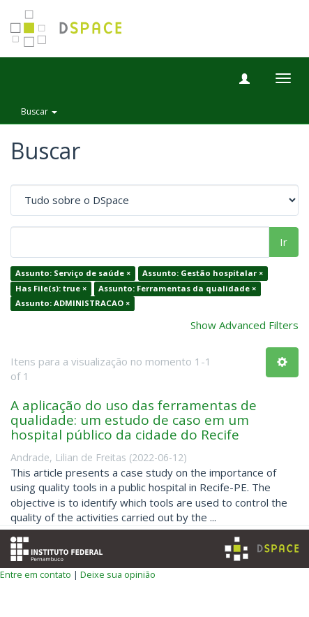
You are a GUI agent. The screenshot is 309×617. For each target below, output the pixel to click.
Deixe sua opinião (118, 574)
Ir (283, 242)
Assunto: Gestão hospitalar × (202, 273)
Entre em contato (35, 574)
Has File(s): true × (50, 288)
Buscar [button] (39, 111)
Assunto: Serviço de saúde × (72, 273)
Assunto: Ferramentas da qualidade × (177, 288)
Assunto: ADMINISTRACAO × (72, 303)
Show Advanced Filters (244, 325)
